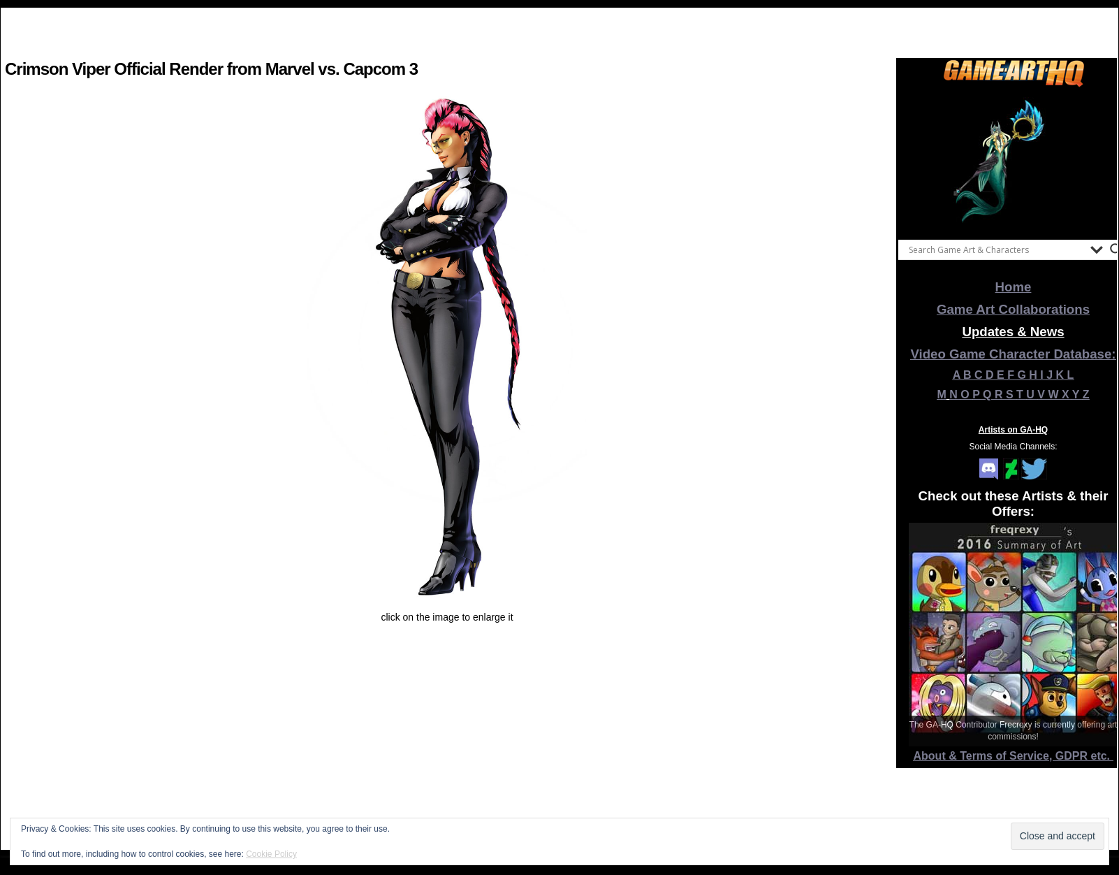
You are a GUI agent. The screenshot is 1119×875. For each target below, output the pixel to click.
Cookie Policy (271, 854)
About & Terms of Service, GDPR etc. (1013, 756)
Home (1013, 287)
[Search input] (996, 249)
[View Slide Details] (1013, 160)
